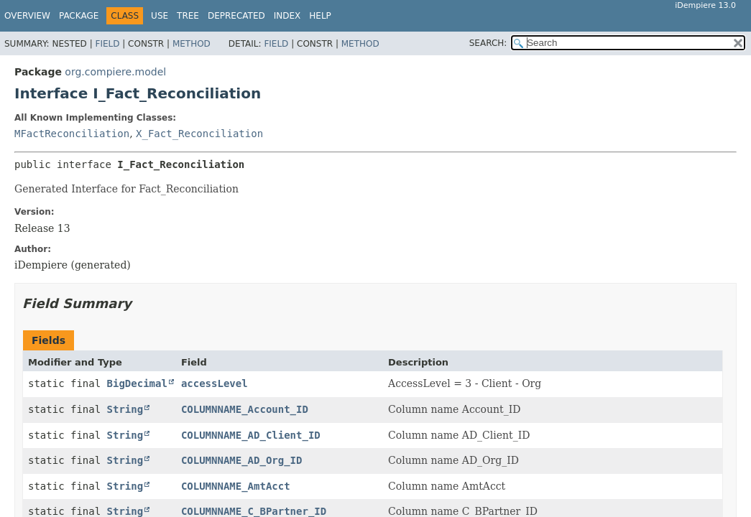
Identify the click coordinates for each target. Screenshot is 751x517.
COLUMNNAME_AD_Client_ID (251, 435)
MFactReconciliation (71, 133)
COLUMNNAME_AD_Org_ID (242, 460)
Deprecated (236, 16)
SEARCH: (488, 43)
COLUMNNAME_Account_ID (244, 409)
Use (159, 16)
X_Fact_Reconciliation (199, 133)
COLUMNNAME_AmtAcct (235, 486)
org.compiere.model (115, 72)
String (125, 409)
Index (287, 16)
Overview (27, 16)
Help (320, 16)
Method (191, 44)
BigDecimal (137, 383)
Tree (188, 16)
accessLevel (214, 383)
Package (78, 16)
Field (107, 44)
